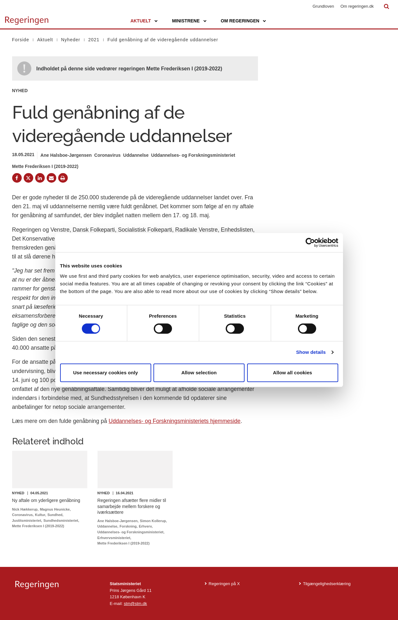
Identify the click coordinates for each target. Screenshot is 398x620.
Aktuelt (140, 20)
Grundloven (323, 6)
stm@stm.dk (135, 603)
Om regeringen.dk (357, 6)
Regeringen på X (224, 583)
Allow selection (199, 372)
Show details (311, 352)
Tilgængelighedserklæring (327, 583)
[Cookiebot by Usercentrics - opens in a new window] (310, 242)
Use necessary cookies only (105, 372)
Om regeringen (240, 20)
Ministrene (185, 20)
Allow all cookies (292, 372)
